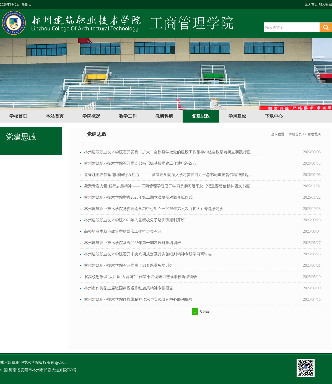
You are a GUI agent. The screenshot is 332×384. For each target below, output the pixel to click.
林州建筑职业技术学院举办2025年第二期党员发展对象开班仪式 (138, 197)
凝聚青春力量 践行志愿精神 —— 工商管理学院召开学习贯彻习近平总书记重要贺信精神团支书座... (168, 186)
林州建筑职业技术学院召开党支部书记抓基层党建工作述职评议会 (140, 163)
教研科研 (164, 116)
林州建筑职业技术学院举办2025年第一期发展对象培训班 (132, 243)
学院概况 (91, 116)
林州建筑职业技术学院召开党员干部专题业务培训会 (128, 265)
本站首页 (55, 116)
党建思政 (201, 116)
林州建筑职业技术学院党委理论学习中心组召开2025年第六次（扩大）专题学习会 (154, 209)
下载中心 (274, 116)
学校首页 (18, 116)
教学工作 (128, 116)
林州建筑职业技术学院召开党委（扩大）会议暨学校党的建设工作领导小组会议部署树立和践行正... (169, 152)
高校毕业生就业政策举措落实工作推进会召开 (123, 231)
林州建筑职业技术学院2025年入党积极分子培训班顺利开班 (134, 220)
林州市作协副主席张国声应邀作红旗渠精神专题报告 (128, 288)
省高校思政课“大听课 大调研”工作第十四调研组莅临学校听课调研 (140, 277)
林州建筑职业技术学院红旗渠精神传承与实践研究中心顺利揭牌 (138, 299)
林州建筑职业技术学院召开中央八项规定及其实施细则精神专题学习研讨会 (148, 254)
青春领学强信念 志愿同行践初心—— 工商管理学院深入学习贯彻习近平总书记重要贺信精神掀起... (168, 175)
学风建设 (237, 116)
